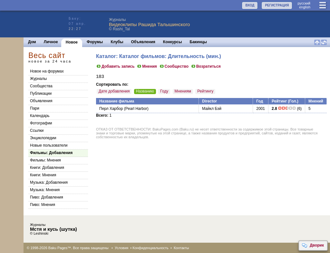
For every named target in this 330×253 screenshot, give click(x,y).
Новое (72, 42)
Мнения (147, 66)
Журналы (38, 78)
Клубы (117, 42)
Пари (34, 108)
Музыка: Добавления (49, 182)
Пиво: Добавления (46, 197)
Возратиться (206, 66)
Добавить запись (115, 66)
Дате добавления (114, 91)
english (304, 7)
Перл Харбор (111, 108)
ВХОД (249, 5)
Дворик (313, 245)
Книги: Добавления (47, 167)
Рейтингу (205, 91)
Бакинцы (198, 42)
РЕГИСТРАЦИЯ (277, 5)
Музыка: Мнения (45, 190)
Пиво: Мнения (42, 204)
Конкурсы (172, 42)
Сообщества (41, 86)
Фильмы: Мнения (45, 160)
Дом (32, 42)
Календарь (40, 115)
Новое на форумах (47, 71)
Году (164, 91)
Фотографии (41, 123)
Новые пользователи (49, 145)
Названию (145, 91)
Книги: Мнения (43, 175)
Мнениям (183, 91)
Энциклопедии (43, 138)
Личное (51, 42)
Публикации (41, 93)
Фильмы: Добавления (51, 153)
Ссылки (37, 130)
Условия (121, 248)
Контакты (181, 248)
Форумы (95, 42)
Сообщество (174, 66)
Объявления (143, 42)
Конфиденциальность (150, 248)
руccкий (303, 3)
